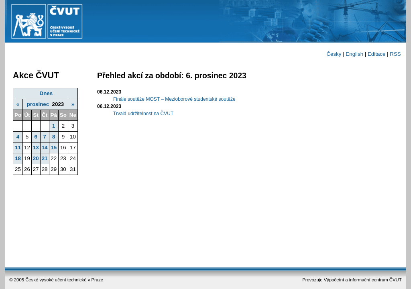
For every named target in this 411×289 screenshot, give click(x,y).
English (354, 54)
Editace (376, 54)
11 (18, 147)
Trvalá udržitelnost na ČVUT (143, 113)
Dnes (46, 93)
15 (54, 147)
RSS (395, 54)
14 (45, 147)
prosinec (38, 104)
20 (36, 158)
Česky (333, 54)
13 (36, 147)
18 (18, 158)
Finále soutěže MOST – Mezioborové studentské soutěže (174, 99)
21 (45, 158)
